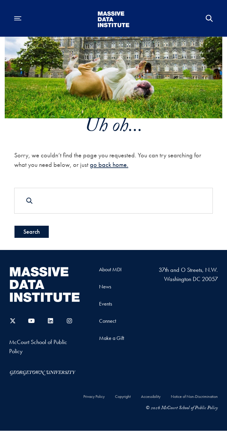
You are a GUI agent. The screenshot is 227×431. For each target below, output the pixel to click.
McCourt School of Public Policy (38, 346)
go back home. (109, 164)
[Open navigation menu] (17, 18)
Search (31, 231)
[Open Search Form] (209, 18)
